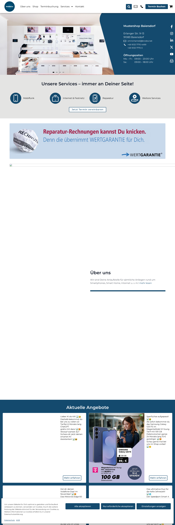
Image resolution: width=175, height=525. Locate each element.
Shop (35, 6)
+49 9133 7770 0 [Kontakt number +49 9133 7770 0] (135, 48)
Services (67, 7)
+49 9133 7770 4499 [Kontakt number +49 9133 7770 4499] (142, 6)
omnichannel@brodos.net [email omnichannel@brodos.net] (136, 6)
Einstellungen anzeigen (154, 506)
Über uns (25, 6)
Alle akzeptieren (82, 506)
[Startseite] (9, 6)
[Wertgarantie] (87, 141)
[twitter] (171, 47)
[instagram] (171, 33)
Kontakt (79, 6)
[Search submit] (129, 6)
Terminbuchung (49, 6)
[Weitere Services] (147, 98)
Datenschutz (9, 520)
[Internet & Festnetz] (67, 98)
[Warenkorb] (171, 6)
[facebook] (171, 26)
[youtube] (171, 54)
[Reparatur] (107, 98)
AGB (18, 520)
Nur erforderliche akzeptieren (118, 506)
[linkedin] (171, 40)
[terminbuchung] (87, 109)
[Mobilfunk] (28, 98)
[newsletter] (171, 61)
